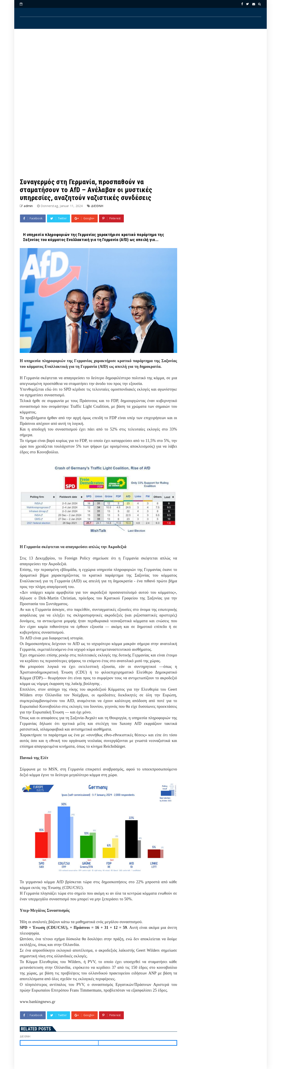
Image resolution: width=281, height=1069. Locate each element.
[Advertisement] (140, 68)
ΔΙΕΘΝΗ (97, 206)
